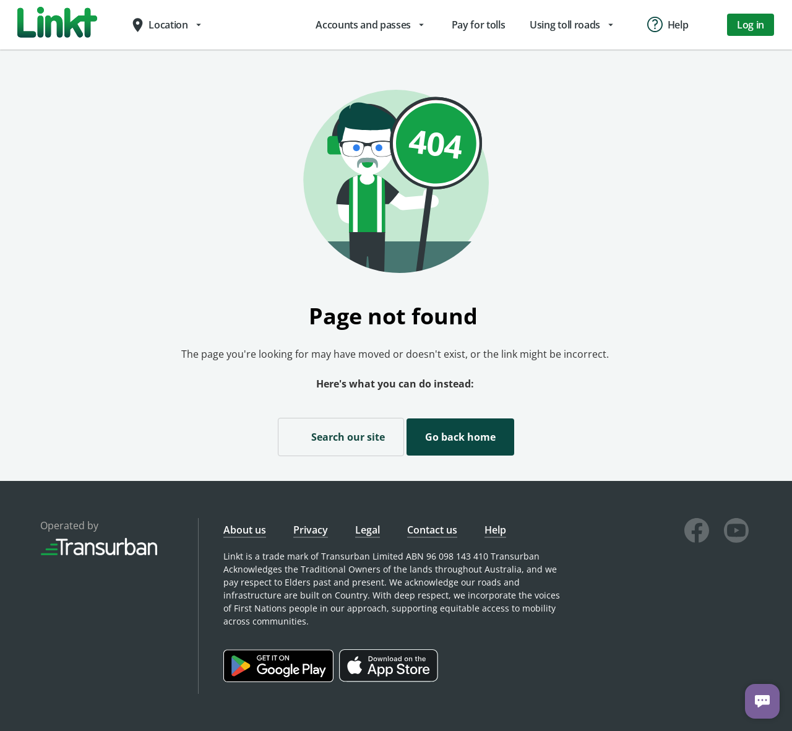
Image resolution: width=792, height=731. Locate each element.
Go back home (460, 437)
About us (244, 530)
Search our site (341, 436)
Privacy (310, 530)
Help (495, 530)
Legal (367, 530)
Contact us (432, 530)
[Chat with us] (762, 701)
